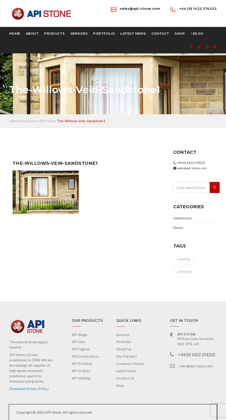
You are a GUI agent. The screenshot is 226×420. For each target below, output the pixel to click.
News (178, 227)
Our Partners (126, 356)
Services (79, 33)
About (32, 33)
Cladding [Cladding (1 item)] (183, 259)
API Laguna (81, 349)
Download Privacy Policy (29, 388)
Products (54, 33)
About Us (124, 349)
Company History (130, 363)
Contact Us (125, 378)
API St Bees (81, 371)
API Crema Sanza (85, 356)
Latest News (133, 33)
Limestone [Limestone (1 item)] (184, 272)
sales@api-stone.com (196, 366)
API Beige (80, 334)
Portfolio (104, 33)
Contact (160, 33)
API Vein (78, 341)
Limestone (182, 218)
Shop (180, 33)
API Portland (82, 363)
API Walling (81, 378)
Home (14, 33)
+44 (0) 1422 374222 (196, 354)
